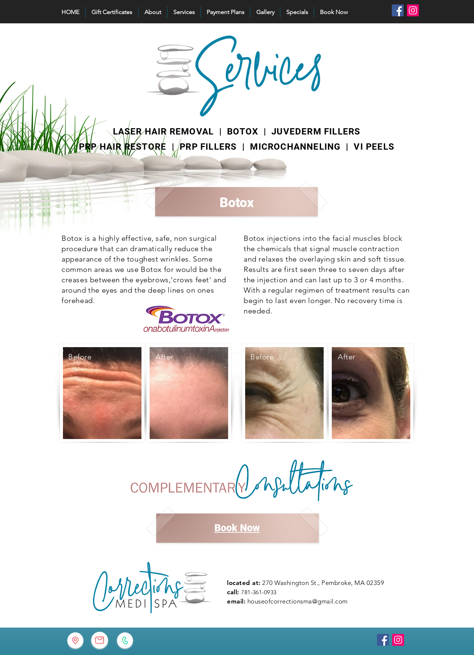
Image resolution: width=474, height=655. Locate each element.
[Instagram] (413, 10)
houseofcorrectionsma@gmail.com (297, 601)
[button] (183, 12)
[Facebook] (398, 10)
